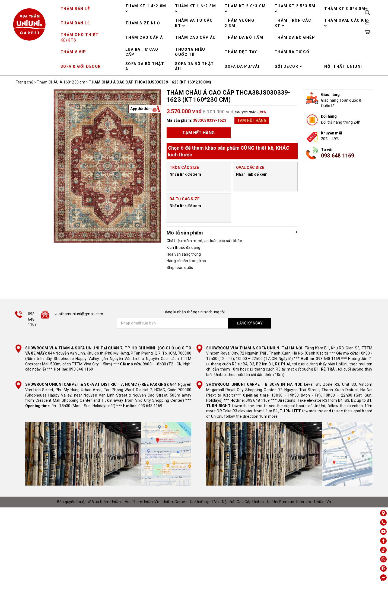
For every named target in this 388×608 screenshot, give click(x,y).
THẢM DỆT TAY (241, 52)
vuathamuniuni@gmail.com (79, 314)
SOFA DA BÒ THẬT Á (144, 66)
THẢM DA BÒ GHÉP (295, 37)
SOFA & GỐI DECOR (81, 66)
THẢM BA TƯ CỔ (292, 52)
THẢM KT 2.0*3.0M (245, 8)
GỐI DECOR (289, 66)
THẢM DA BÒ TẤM (244, 37)
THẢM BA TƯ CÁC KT (194, 23)
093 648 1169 (337, 155)
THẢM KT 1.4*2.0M (145, 8)
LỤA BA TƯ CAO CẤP (141, 52)
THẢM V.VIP (73, 52)
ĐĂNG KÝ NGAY (250, 323)
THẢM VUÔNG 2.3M (239, 23)
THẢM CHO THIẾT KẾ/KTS (80, 37)
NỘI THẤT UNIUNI (343, 66)
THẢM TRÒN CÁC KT (293, 23)
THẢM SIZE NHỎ (142, 23)
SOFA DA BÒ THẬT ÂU (194, 66)
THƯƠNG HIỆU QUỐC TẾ (190, 52)
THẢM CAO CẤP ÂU (195, 37)
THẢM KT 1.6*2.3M (195, 8)
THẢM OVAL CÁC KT (345, 23)
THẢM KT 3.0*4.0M (346, 9)
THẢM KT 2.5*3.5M (295, 8)
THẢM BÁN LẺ (75, 9)
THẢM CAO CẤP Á (144, 37)
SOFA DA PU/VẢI (242, 66)
